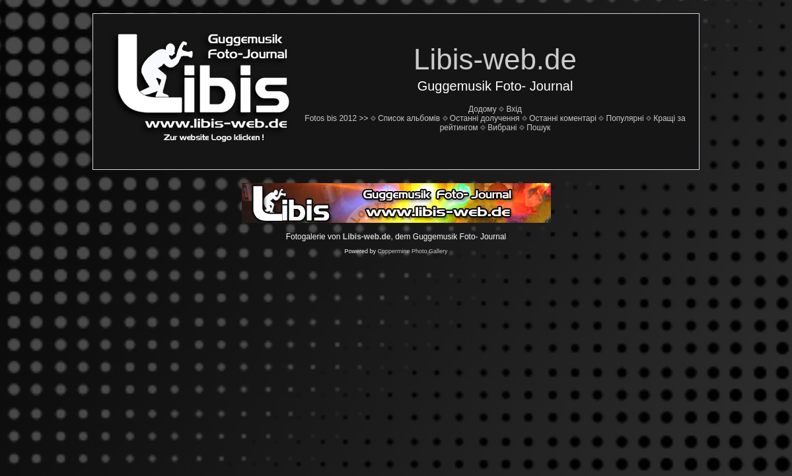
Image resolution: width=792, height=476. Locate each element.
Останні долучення (485, 118)
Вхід (514, 109)
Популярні (625, 118)
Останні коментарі (562, 118)
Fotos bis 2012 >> (336, 118)
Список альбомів (409, 118)
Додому (482, 109)
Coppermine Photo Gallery (412, 251)
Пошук (538, 127)
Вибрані (502, 127)
